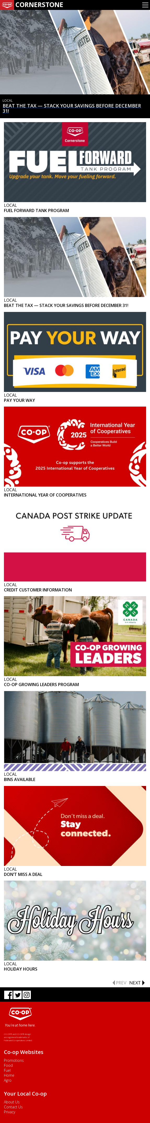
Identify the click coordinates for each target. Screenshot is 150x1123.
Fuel (7, 1070)
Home (9, 1075)
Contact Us (13, 1106)
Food (8, 1065)
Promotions (14, 1060)
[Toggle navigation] (145, 5)
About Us (12, 1101)
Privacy (9, 1111)
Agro (7, 1080)
